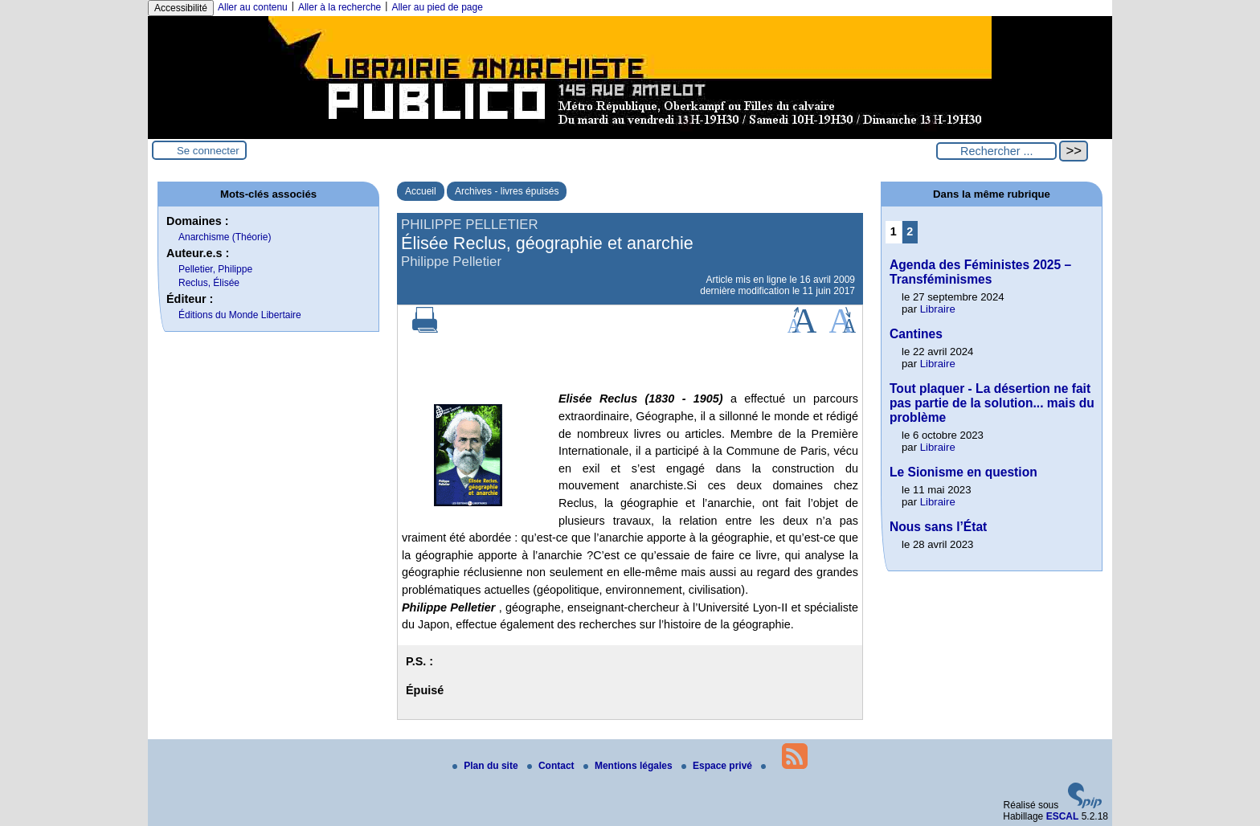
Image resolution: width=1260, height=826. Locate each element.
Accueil (420, 191)
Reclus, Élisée (208, 282)
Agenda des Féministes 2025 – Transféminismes (980, 272)
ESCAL (1062, 816)
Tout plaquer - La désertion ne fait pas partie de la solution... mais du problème (992, 403)
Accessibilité (180, 8)
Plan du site (486, 765)
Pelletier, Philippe (215, 269)
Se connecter (208, 151)
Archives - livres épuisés (506, 191)
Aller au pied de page (436, 7)
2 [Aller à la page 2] (909, 231)
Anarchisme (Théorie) (224, 237)
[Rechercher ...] (996, 151)
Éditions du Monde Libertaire (239, 315)
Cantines (916, 334)
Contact (552, 765)
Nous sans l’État (938, 527)
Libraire (937, 309)
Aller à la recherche (339, 7)
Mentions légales (629, 765)
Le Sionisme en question (963, 472)
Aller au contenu (253, 7)
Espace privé (718, 765)
